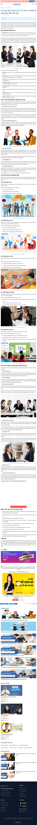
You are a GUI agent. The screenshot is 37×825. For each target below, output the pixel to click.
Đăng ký (15, 599)
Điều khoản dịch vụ (22, 794)
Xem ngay (31, 1)
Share (6, 603)
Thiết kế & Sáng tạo (4, 747)
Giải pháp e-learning (4, 804)
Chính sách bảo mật (22, 796)
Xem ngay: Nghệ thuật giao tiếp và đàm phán (18, 506)
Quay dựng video (4, 809)
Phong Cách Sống (4, 745)
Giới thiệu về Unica (22, 787)
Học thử (21, 599)
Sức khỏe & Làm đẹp (27, 747)
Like (2, 603)
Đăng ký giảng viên (4, 802)
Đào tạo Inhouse (3, 807)
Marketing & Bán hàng (13, 745)
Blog (3, 7)
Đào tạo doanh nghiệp (4, 805)
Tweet (11, 603)
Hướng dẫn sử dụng (22, 789)
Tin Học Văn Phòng (13, 747)
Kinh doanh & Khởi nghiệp (22, 745)
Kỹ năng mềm (8, 7)
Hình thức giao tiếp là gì (11, 172)
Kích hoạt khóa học (22, 791)
